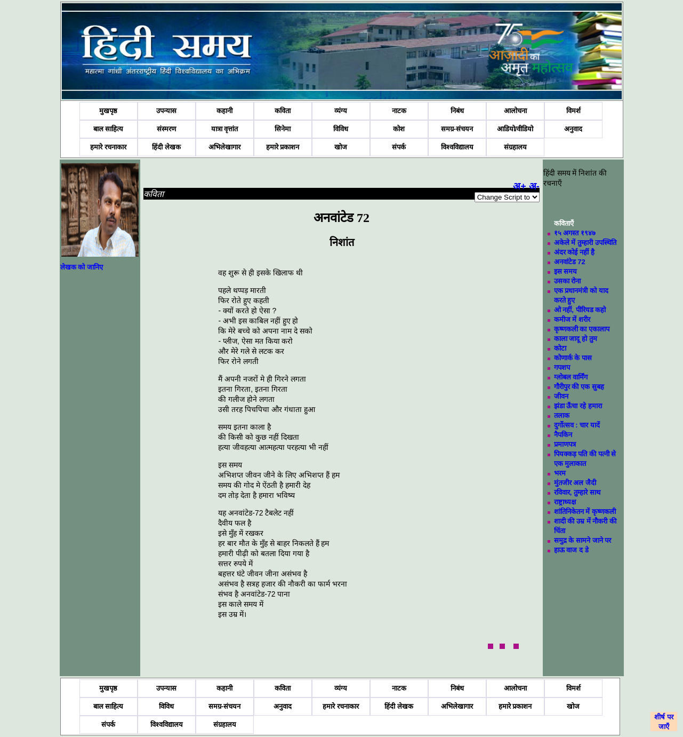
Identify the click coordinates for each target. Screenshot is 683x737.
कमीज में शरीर (572, 319)
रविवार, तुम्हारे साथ (577, 492)
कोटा (560, 348)
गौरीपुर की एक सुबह (579, 387)
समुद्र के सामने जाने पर (582, 540)
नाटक (399, 111)
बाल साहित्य (108, 129)
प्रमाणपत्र (565, 444)
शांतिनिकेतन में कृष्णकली (585, 512)
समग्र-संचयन (457, 129)
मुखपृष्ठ (108, 111)
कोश (399, 129)
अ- (534, 186)
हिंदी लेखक (166, 147)
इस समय (565, 271)
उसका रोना (567, 281)
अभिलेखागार (224, 147)
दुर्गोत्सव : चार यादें (577, 425)
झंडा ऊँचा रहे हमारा (578, 406)
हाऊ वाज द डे (571, 550)
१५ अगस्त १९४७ (575, 233)
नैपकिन (563, 435)
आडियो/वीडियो (515, 129)
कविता (283, 111)
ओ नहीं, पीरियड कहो (580, 310)
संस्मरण (166, 129)
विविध (340, 129)
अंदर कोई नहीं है (574, 252)
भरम (560, 473)
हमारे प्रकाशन (283, 147)
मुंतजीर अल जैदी (575, 483)
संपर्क (399, 147)
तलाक (561, 415)
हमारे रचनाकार (108, 147)
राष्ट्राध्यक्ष (565, 502)
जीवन (561, 396)
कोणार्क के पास (573, 358)
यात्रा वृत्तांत (224, 129)
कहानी (224, 111)
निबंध (457, 111)
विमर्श (573, 111)
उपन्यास (166, 111)
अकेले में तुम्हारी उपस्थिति (585, 243)
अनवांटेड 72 (569, 262)
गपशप (562, 367)
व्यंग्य (340, 111)
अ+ (519, 186)
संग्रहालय (515, 147)
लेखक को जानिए (81, 267)
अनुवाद (573, 129)
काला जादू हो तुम (575, 339)
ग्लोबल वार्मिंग (571, 377)
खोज (340, 147)
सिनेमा (283, 129)
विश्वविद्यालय (457, 147)
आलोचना (515, 111)
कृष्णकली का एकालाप (581, 329)
